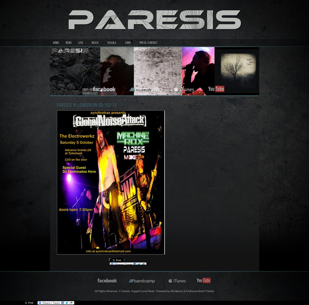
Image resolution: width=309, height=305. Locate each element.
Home (56, 43)
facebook (104, 88)
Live (80, 43)
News (69, 43)
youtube (216, 88)
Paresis (154, 19)
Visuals (112, 43)
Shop (128, 43)
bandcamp (144, 88)
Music (95, 43)
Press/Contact (149, 43)
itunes (184, 88)
